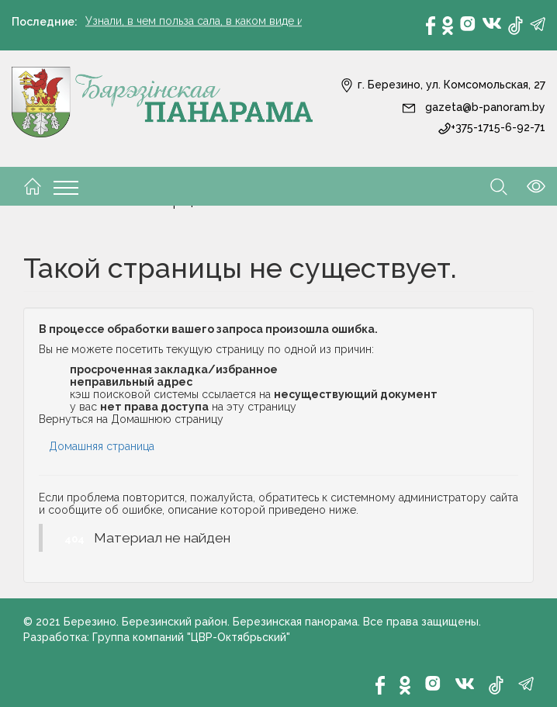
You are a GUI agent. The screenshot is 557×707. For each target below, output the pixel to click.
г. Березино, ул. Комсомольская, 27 (442, 84)
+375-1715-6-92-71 (491, 127)
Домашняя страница (101, 446)
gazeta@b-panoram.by (473, 107)
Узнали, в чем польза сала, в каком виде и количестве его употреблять (271, 22)
